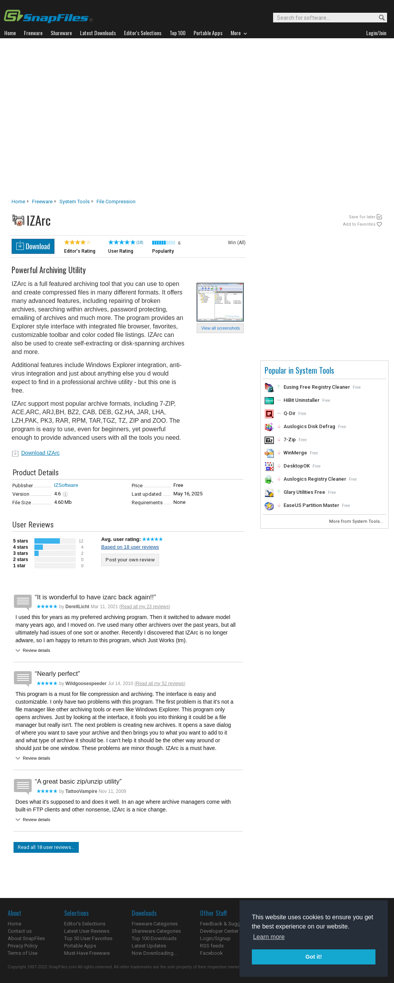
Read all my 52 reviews (160, 683)
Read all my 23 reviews (145, 606)
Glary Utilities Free (304, 492)
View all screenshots (220, 328)
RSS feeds (212, 946)
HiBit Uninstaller (301, 400)
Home (18, 201)
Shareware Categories (156, 931)
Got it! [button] (314, 957)
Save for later (362, 216)
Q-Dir (290, 413)
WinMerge (295, 453)
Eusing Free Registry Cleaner (317, 387)
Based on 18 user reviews (130, 547)
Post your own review (130, 560)
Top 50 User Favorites (88, 938)
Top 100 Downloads (154, 938)
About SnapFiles (26, 938)
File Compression (116, 201)
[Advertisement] (76, 120)
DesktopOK (297, 466)
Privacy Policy (22, 946)
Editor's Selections (84, 924)
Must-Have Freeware (87, 953)
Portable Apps (80, 946)
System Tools (74, 201)
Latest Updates (149, 946)
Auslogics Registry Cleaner (315, 479)
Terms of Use (22, 953)
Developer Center (219, 931)
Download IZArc (40, 453)
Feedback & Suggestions (228, 924)
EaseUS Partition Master (311, 505)
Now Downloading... (154, 953)
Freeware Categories (155, 924)
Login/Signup (215, 938)
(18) (139, 242)
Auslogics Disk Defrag (309, 426)
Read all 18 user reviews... (46, 847)
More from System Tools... (356, 521)
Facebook (211, 953)
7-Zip (290, 439)
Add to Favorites (359, 224)
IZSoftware (66, 485)
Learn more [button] (269, 937)
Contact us (20, 931)
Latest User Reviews (86, 931)
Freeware (42, 201)
